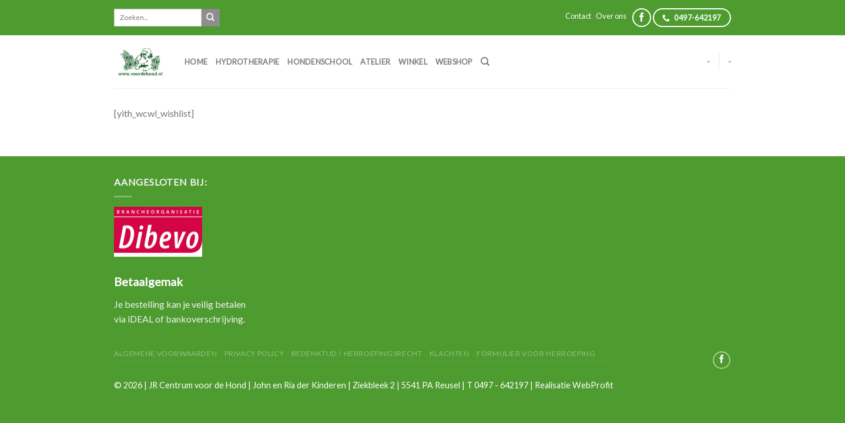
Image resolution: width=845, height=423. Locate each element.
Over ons (611, 16)
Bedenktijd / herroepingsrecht (356, 353)
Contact (578, 16)
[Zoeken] (485, 62)
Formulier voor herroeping (536, 353)
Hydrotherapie (247, 61)
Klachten (450, 353)
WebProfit (592, 385)
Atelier (375, 61)
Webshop (453, 61)
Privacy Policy (254, 353)
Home (196, 61)
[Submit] (210, 17)
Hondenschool (319, 61)
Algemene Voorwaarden (165, 353)
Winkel (412, 61)
